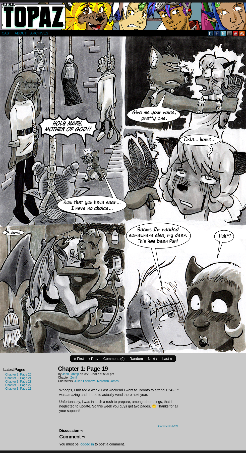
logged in (87, 444)
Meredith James (107, 381)
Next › (152, 359)
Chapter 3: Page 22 (18, 385)
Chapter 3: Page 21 (18, 388)
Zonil (73, 377)
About (21, 33)
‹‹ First (79, 359)
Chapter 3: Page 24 (18, 378)
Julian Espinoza (84, 381)
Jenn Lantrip (70, 374)
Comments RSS (168, 426)
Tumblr (211, 33)
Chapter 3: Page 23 (18, 381)
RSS (242, 33)
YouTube (236, 33)
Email (229, 33)
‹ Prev (93, 359)
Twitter (223, 33)
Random (136, 359)
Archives (39, 33)
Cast (6, 33)
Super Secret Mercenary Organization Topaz (123, 16)
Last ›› (167, 359)
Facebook (217, 33)
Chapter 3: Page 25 (18, 374)
